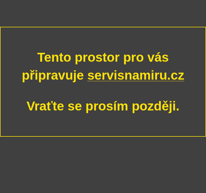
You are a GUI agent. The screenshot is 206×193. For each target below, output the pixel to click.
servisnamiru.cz (135, 75)
